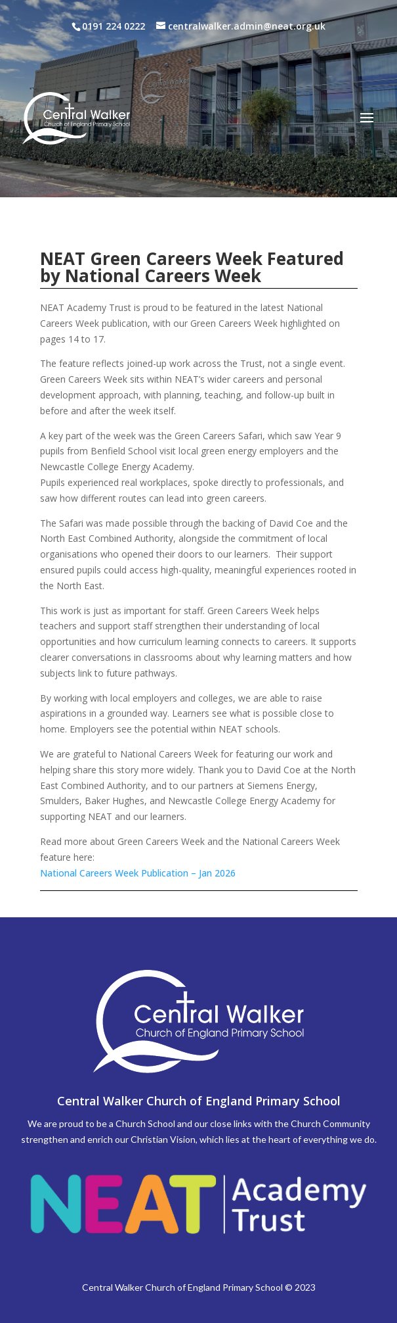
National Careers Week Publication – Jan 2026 (138, 873)
